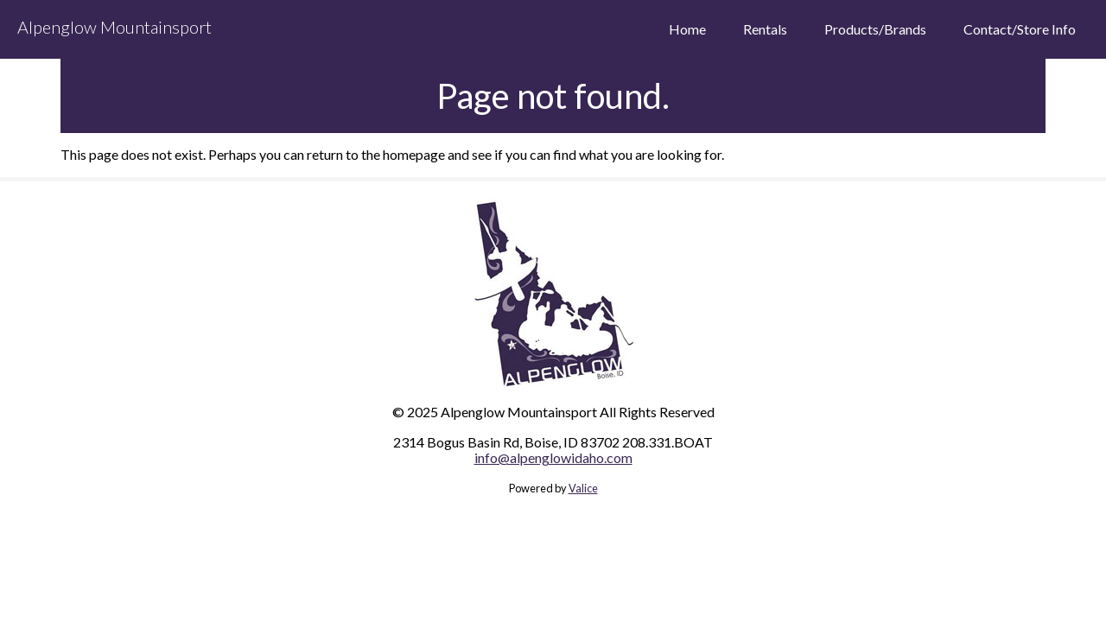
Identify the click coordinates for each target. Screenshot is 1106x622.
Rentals (765, 29)
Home (687, 29)
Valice (583, 488)
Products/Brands (875, 29)
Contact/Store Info (1019, 29)
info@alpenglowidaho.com (553, 457)
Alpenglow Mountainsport (114, 26)
